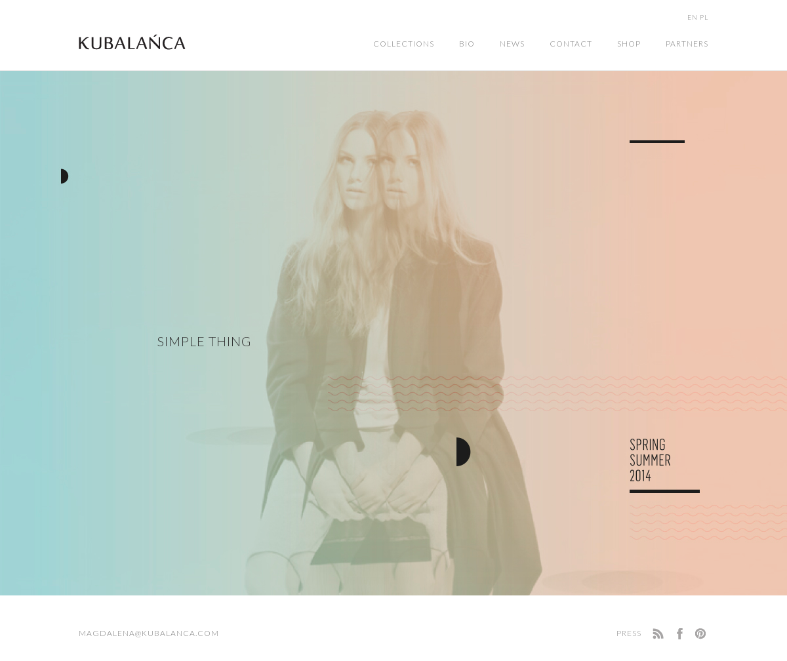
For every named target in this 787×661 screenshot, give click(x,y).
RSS (657, 633)
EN (692, 17)
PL (704, 17)
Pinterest (701, 633)
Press (628, 633)
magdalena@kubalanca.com (149, 633)
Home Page (132, 42)
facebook (679, 633)
